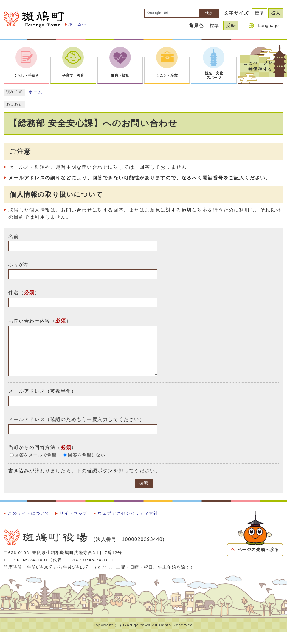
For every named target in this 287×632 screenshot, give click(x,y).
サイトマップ (74, 513)
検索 (209, 12)
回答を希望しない (86, 455)
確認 (143, 483)
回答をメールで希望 (35, 455)
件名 (13, 292)
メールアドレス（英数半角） (42, 391)
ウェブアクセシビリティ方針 (128, 513)
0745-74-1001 (32, 560)
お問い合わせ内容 (29, 320)
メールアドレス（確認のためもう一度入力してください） (76, 419)
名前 (13, 236)
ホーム (36, 92)
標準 (259, 12)
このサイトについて (28, 513)
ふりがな (18, 264)
